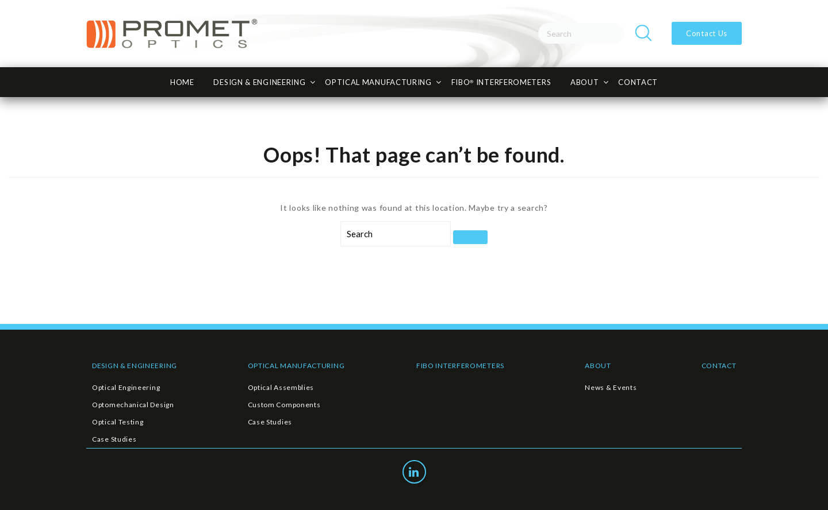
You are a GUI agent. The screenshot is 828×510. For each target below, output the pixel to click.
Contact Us (706, 33)
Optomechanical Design (133, 404)
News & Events (611, 387)
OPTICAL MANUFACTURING (296, 365)
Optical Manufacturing (378, 82)
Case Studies (114, 439)
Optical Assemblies (281, 387)
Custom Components (284, 404)
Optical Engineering (126, 387)
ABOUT (598, 365)
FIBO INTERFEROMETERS (460, 365)
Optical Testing (118, 422)
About (584, 82)
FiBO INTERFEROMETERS (501, 82)
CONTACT (638, 82)
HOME (182, 82)
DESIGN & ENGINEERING (134, 365)
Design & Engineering (259, 82)
